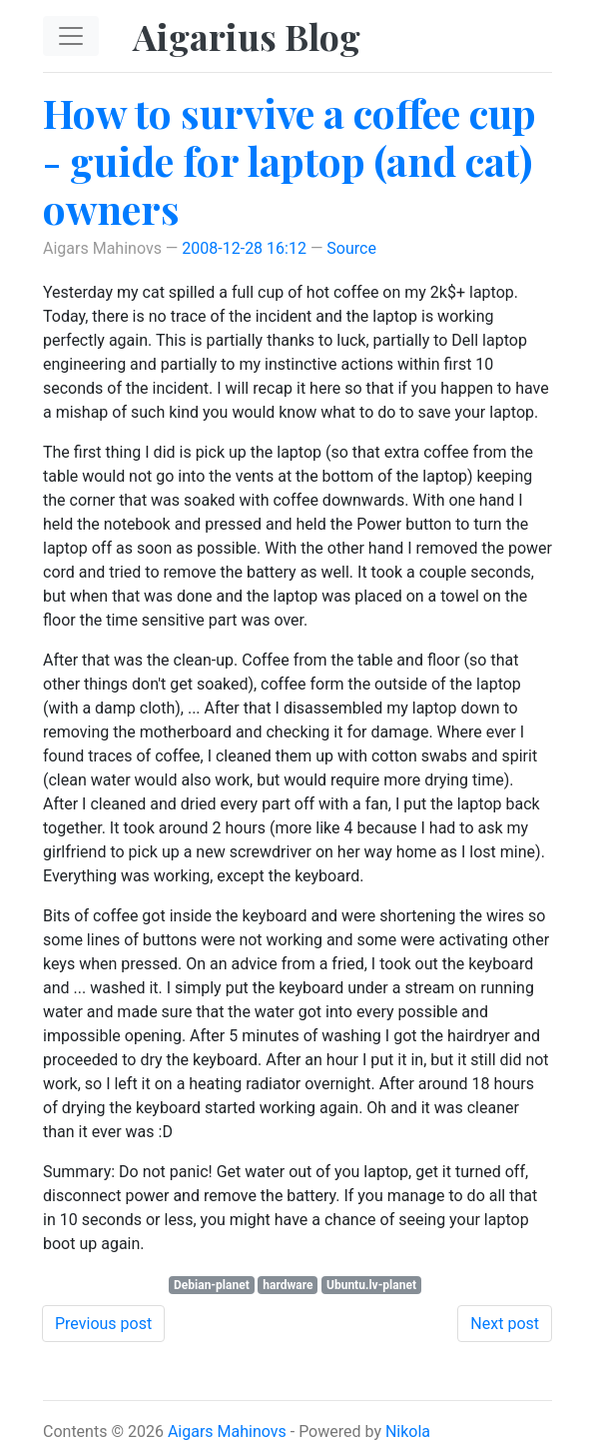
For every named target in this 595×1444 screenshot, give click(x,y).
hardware (287, 1285)
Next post (504, 1323)
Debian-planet (212, 1285)
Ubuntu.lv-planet (371, 1285)
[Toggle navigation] (71, 36)
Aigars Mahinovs (227, 1431)
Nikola (407, 1431)
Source (351, 248)
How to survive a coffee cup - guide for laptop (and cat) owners (289, 160)
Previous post (103, 1323)
